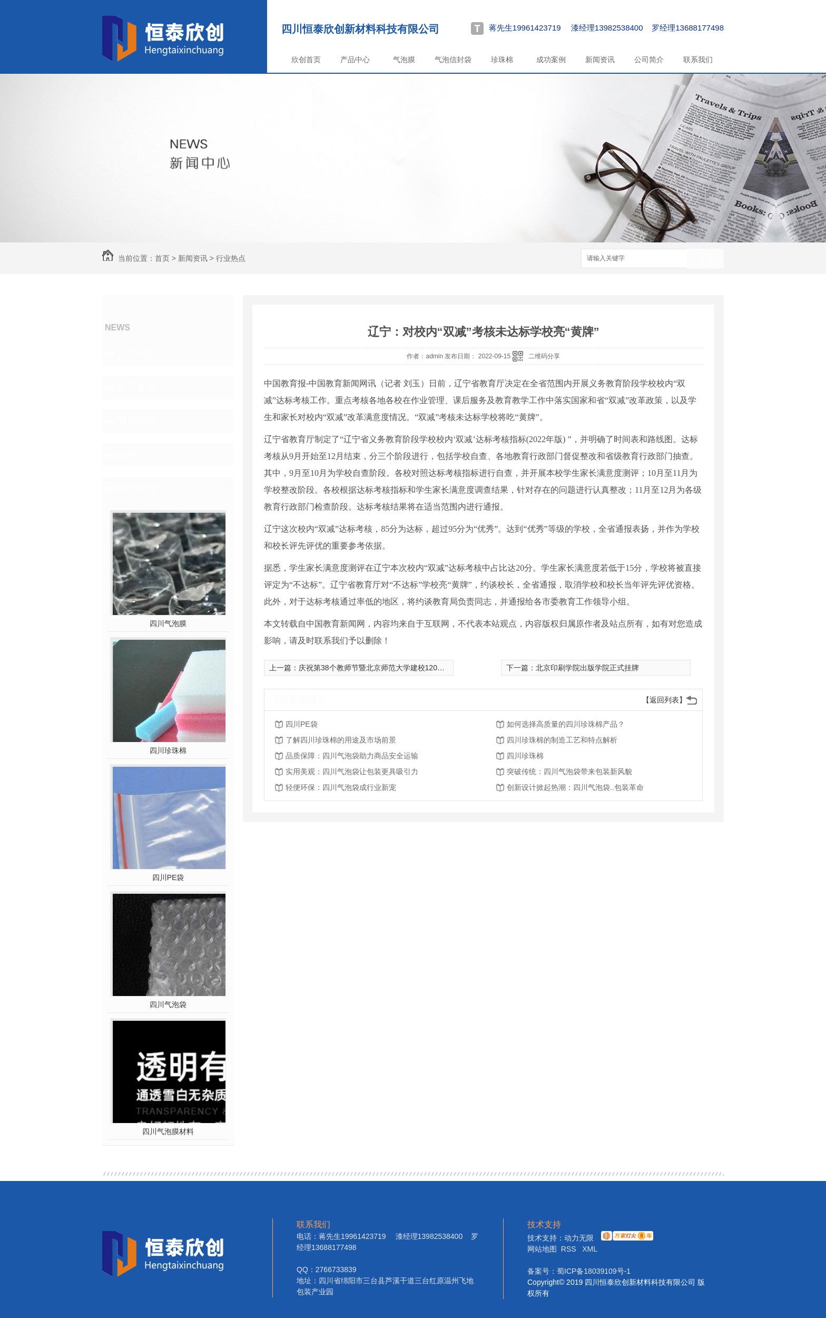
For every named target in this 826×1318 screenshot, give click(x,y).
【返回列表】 (664, 700)
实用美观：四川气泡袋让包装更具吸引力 (352, 771)
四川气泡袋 (168, 1004)
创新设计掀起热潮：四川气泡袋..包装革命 (575, 787)
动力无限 (579, 1238)
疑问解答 (137, 421)
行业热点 (230, 258)
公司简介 (649, 59)
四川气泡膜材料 (168, 1131)
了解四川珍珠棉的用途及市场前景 (341, 740)
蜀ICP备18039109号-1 (594, 1271)
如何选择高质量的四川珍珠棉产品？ (566, 724)
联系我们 (698, 59)
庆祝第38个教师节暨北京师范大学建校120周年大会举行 (390, 667)
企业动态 (137, 353)
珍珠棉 (502, 59)
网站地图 (542, 1249)
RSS (569, 1249)
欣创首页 (306, 59)
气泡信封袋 (453, 59)
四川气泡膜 (168, 623)
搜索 (705, 259)
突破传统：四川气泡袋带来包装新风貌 (569, 771)
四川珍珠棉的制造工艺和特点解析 (562, 740)
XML (589, 1249)
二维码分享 (544, 356)
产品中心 (355, 59)
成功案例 (551, 59)
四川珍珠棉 (168, 750)
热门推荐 (137, 488)
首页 (162, 258)
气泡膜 (404, 59)
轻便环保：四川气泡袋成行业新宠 (341, 787)
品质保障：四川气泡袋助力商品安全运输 (352, 755)
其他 (127, 455)
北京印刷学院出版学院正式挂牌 (587, 667)
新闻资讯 (600, 59)
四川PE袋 (168, 877)
